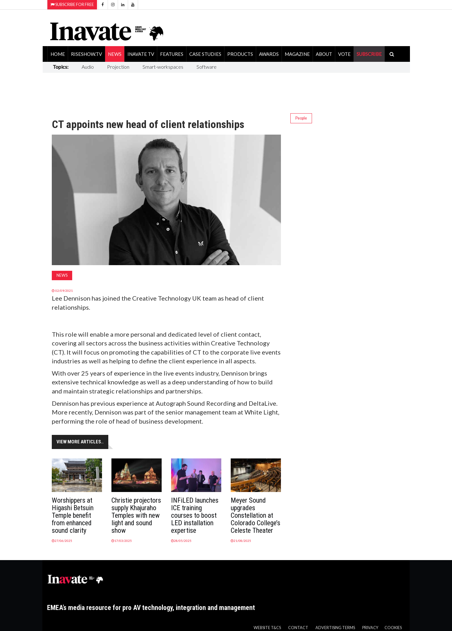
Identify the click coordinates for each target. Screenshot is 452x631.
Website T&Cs (267, 627)
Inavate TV (140, 54)
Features (171, 54)
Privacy (370, 627)
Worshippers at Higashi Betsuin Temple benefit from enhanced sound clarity (73, 515)
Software (206, 67)
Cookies (393, 627)
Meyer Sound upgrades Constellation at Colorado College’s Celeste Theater (255, 515)
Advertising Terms (335, 627)
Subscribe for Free (72, 4)
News (114, 54)
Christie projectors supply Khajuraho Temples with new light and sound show (136, 515)
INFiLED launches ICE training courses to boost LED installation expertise (194, 515)
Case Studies (205, 54)
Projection (118, 67)
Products (240, 54)
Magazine (297, 54)
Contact (298, 627)
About (324, 54)
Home (58, 54)
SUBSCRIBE (369, 54)
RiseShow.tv (86, 54)
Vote (344, 54)
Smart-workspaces (163, 67)
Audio (88, 67)
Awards (269, 54)
